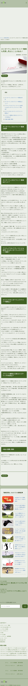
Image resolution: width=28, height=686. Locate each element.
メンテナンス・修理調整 (5, 636)
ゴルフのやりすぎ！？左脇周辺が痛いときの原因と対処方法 (13, 653)
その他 (1, 632)
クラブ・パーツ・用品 (5, 625)
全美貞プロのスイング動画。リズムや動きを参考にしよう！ (13, 547)
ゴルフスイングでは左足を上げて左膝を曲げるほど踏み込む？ (13, 651)
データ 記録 (2, 634)
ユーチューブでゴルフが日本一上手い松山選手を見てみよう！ (13, 531)
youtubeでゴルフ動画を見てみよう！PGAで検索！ (13, 499)
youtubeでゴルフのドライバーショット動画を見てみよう (13, 570)
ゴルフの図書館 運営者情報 (16, 670)
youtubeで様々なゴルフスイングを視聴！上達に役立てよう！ (13, 539)
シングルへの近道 (4, 629)
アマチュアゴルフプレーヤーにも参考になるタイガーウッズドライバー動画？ (14, 107)
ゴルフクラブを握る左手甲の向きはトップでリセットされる (13, 655)
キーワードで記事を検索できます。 (8, 602)
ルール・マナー (3, 638)
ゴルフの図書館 (9, 685)
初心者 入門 (2, 640)
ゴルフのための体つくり (5, 627)
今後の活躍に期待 (9, 119)
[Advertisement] (14, 21)
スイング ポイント (4, 630)
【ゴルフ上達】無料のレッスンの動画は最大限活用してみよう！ (13, 507)
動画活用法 (6, 37)
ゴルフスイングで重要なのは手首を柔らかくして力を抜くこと (13, 649)
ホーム (1, 37)
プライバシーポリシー (10, 674)
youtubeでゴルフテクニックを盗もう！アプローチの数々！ (13, 562)
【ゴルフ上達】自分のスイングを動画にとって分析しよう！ (13, 523)
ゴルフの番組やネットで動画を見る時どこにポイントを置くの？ (13, 515)
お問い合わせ (20, 674)
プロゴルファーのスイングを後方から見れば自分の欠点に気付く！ (13, 554)
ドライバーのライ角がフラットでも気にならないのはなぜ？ (13, 648)
